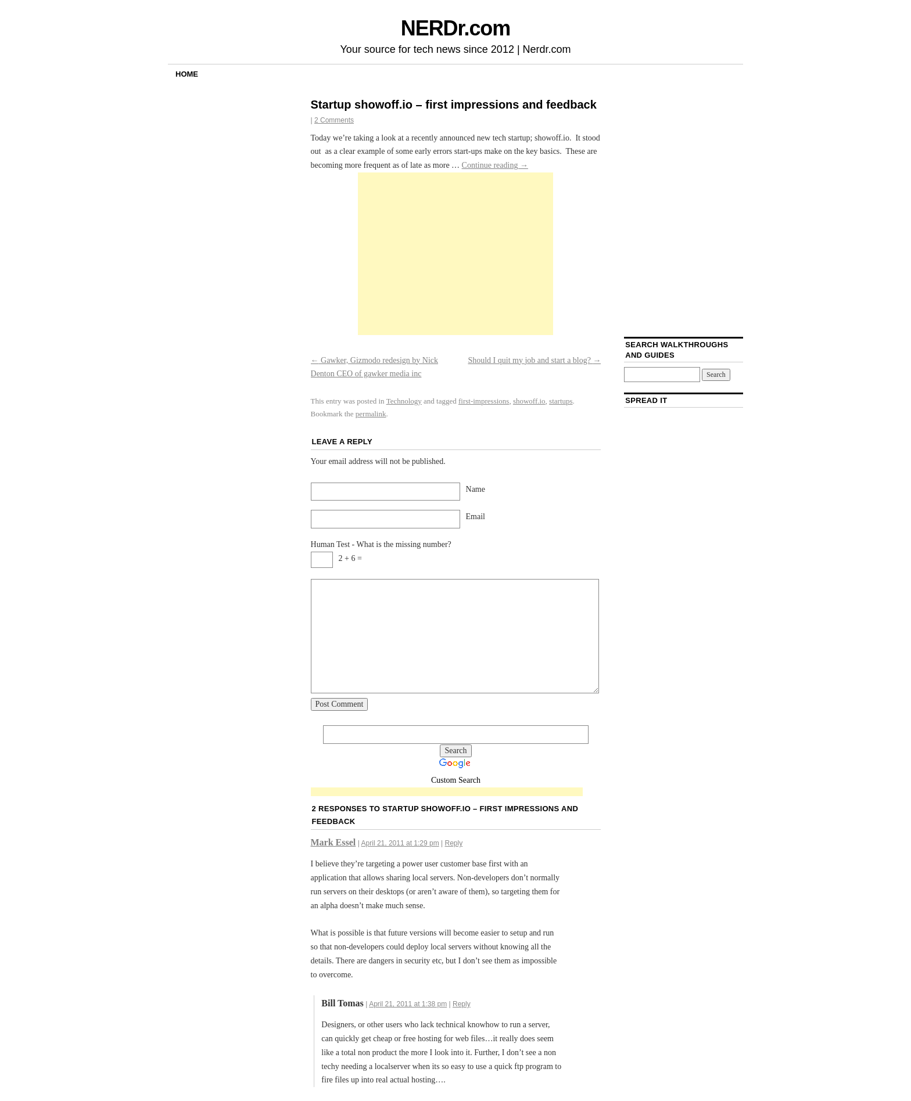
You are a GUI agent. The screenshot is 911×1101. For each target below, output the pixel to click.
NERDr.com (455, 28)
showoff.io (529, 401)
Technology (404, 401)
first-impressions (483, 401)
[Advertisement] (455, 253)
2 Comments (334, 120)
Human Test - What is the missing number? (381, 544)
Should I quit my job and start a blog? (534, 360)
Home (186, 74)
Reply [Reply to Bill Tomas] (462, 1004)
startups (560, 401)
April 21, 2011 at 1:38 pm (408, 1004)
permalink (371, 413)
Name (475, 489)
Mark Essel (333, 842)
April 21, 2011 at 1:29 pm (400, 843)
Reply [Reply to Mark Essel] (453, 843)
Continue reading (495, 165)
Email (475, 516)
